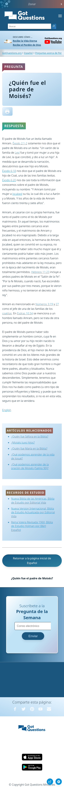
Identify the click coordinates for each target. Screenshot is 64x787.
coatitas (7, 313)
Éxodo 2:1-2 (20, 143)
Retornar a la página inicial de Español (32, 560)
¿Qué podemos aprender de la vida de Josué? (32, 456)
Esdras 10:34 (25, 313)
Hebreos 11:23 (40, 272)
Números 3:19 (44, 304)
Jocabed (17, 194)
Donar (32, 4)
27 (57, 304)
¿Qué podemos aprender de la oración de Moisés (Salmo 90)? (30, 466)
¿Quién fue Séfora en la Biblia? (29, 436)
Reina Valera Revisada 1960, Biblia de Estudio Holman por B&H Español (32, 526)
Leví (17, 152)
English (6, 410)
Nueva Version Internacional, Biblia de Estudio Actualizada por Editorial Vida (33, 512)
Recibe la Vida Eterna (25, 40)
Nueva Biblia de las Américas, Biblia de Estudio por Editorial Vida (32, 500)
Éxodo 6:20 (9, 180)
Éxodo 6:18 (9, 171)
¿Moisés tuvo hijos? (23, 442)
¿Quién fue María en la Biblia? (29, 448)
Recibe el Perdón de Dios (27, 45)
